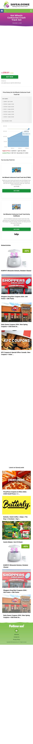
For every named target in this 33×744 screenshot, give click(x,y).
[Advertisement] (16, 52)
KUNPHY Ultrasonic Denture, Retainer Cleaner (16, 271)
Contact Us (16, 656)
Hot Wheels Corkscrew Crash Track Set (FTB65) (16, 177)
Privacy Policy (16, 659)
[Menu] (31, 11)
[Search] (5, 11)
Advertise (16, 654)
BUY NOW (9, 77)
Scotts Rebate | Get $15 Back (13, 542)
